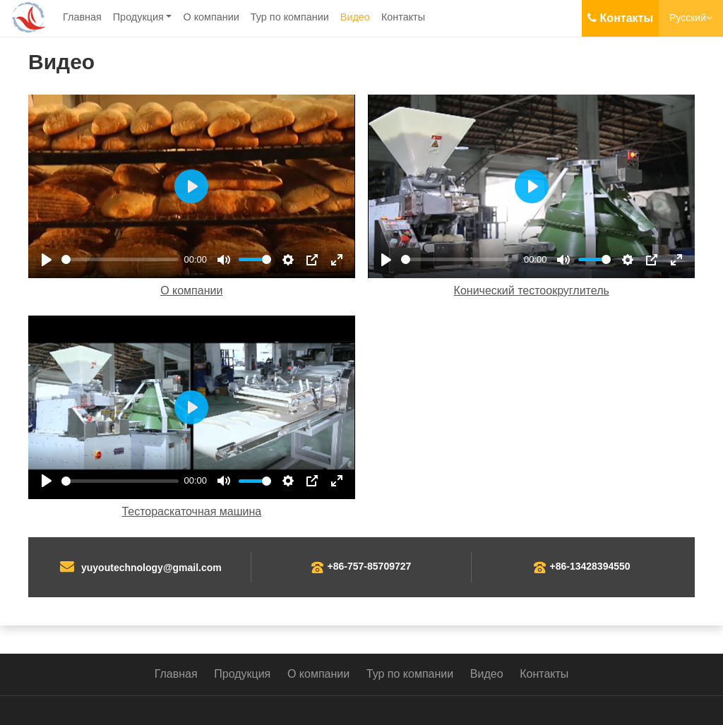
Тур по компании (290, 17)
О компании (211, 17)
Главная (82, 17)
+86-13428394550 (590, 566)
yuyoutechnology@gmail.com (151, 567)
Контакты (403, 17)
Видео (355, 17)
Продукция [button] (138, 17)
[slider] (120, 259)
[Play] (46, 259)
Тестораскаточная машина (191, 511)
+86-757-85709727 (370, 566)
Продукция (242, 674)
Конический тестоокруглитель (531, 290)
